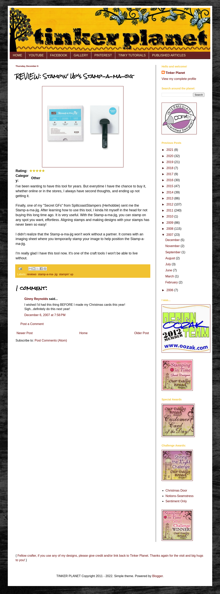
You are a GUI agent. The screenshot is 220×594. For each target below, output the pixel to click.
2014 (170, 192)
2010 (170, 216)
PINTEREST (103, 55)
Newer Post (25, 333)
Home (83, 333)
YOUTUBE (36, 55)
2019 (170, 162)
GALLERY (81, 55)
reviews (31, 274)
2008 (170, 228)
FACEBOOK (58, 55)
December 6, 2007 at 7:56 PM (44, 315)
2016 (170, 180)
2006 (170, 290)
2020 (170, 156)
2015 (170, 186)
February (172, 282)
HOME (17, 55)
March (170, 276)
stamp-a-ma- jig (47, 274)
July (168, 264)
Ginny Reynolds (36, 298)
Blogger (157, 576)
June (169, 270)
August (170, 258)
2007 (170, 234)
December (172, 240)
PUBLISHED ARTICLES (169, 55)
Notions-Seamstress (179, 496)
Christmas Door (176, 490)
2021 (170, 149)
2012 (170, 204)
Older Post (141, 333)
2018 (170, 168)
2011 (170, 210)
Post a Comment (32, 324)
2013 (170, 198)
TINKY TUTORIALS (132, 55)
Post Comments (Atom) (51, 340)
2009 (170, 222)
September (173, 252)
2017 (170, 174)
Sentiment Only (176, 501)
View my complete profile (179, 78)
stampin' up (66, 274)
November (172, 246)
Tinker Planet (175, 72)
